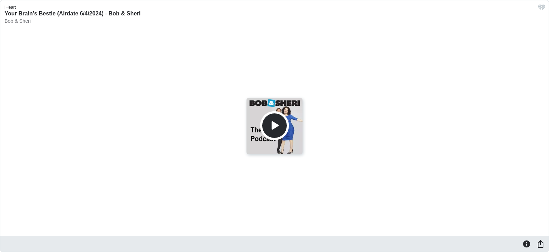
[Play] (274, 125)
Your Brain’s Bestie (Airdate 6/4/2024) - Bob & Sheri (73, 13)
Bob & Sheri (18, 21)
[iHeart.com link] (541, 9)
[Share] (541, 244)
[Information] (527, 244)
